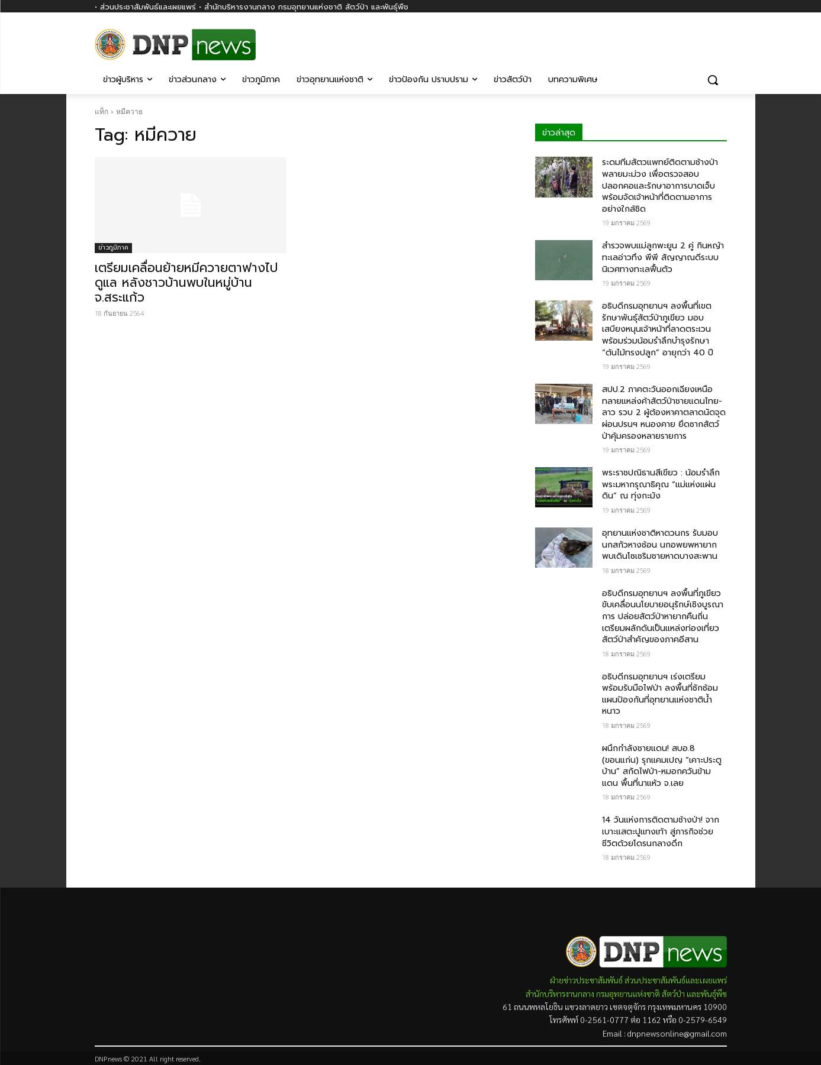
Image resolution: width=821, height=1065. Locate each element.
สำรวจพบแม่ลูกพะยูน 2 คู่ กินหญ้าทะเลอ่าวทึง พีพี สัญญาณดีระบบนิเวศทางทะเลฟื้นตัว (663, 257)
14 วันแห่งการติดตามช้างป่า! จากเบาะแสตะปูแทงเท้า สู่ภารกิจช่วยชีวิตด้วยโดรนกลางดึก (660, 831)
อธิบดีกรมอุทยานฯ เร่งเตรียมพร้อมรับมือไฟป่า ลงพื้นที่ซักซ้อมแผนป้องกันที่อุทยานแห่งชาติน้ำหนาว (660, 694)
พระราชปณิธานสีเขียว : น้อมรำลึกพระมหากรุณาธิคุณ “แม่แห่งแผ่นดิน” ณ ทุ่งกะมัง (661, 484)
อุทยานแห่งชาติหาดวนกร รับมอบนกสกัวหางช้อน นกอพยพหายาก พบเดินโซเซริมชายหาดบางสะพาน (660, 544)
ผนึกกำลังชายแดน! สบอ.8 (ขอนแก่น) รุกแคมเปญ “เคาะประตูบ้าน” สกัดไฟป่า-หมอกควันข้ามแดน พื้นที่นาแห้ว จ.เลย (662, 765)
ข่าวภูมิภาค (113, 247)
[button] (712, 80)
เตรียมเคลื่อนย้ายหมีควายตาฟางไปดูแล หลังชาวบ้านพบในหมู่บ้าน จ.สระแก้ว (186, 282)
